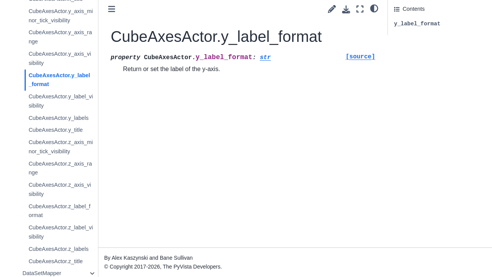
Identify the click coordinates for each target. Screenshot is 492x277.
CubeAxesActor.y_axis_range (60, 37)
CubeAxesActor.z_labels (58, 249)
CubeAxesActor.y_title (55, 130)
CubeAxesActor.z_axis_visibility (59, 189)
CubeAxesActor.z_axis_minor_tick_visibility (60, 146)
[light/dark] (374, 8)
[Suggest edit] (332, 9)
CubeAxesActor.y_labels (58, 118)
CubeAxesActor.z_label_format (59, 211)
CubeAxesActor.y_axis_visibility (59, 58)
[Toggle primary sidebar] (112, 9)
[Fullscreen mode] (360, 9)
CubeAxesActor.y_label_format (59, 80)
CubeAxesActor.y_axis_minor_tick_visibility (60, 15)
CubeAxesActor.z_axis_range (60, 168)
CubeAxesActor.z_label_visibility (60, 232)
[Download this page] (346, 9)
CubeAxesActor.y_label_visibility (60, 101)
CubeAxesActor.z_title (55, 261)
